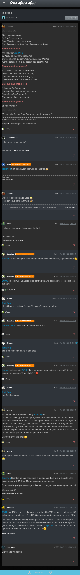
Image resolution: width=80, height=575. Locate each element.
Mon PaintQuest (7, 173)
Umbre (9, 403)
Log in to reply (72, 11)
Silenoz (10, 292)
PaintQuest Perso (8, 527)
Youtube (5, 112)
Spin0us (10, 186)
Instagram (5, 117)
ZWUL (9, 217)
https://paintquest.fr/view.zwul (12, 233)
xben (9, 157)
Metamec (10, 501)
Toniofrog (18, 46)
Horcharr (10, 19)
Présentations (11, 10)
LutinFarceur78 (12, 131)
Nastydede (11, 540)
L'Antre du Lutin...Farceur (21, 144)
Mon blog (5, 170)
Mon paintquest (70, 200)
